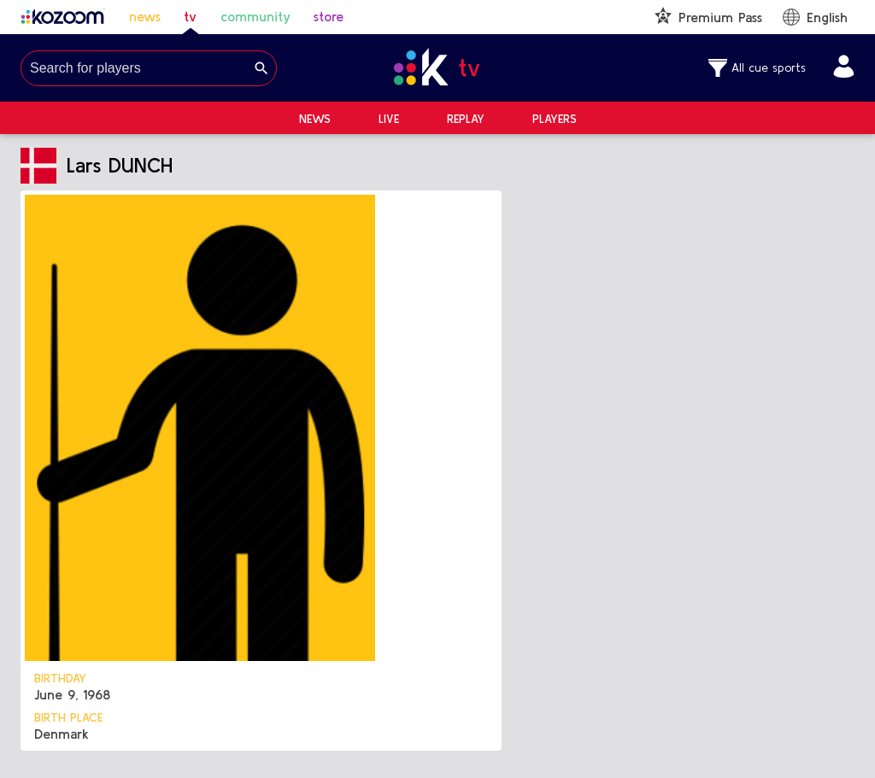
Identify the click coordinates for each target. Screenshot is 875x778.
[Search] (261, 68)
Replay (465, 119)
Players (554, 119)
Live (389, 119)
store (329, 16)
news (145, 16)
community (255, 16)
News (315, 119)
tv (190, 16)
